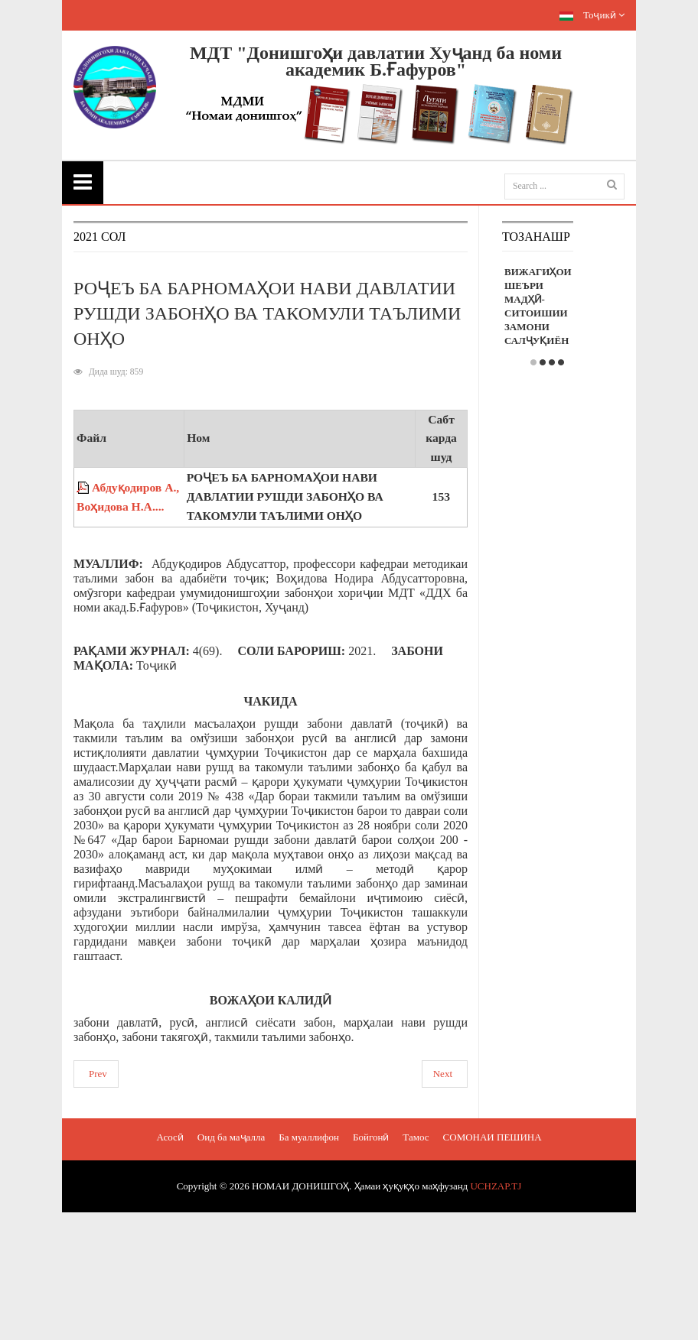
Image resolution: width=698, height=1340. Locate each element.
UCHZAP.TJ (495, 1186)
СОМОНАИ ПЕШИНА (492, 1137)
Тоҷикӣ (592, 15)
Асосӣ (169, 1137)
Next (442, 1073)
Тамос (416, 1137)
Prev (98, 1073)
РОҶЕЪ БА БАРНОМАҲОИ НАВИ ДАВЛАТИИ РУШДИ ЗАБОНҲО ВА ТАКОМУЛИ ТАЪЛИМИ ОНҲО (267, 313)
